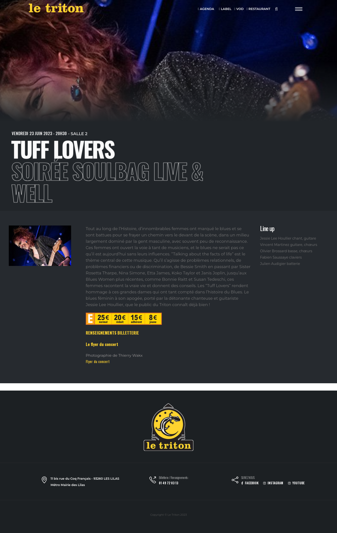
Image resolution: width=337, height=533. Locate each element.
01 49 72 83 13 (168, 483)
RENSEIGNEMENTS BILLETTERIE (112, 333)
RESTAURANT (258, 9)
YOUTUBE (296, 483)
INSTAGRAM (273, 483)
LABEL (225, 9)
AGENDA (206, 9)
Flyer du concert (98, 361)
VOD (239, 9)
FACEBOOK (250, 483)
